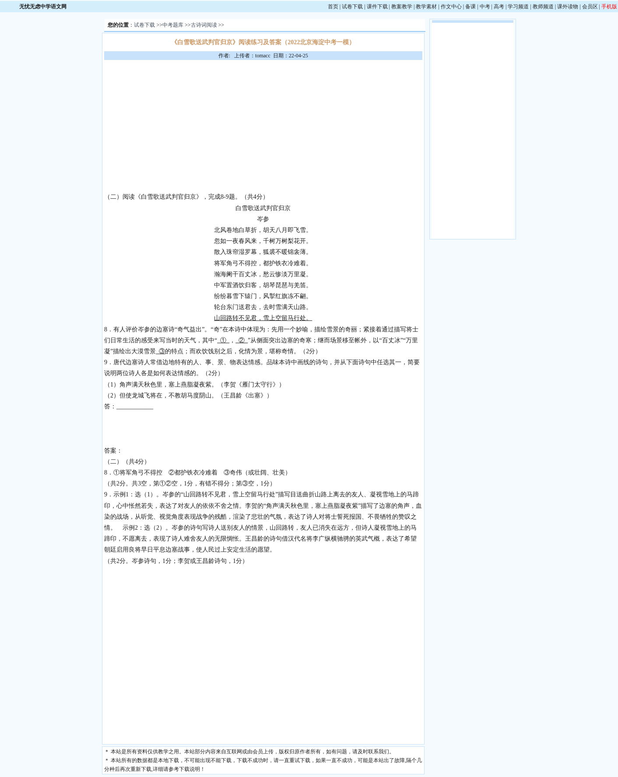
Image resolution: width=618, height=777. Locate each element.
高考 (499, 7)
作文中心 (451, 7)
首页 (333, 7)
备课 (470, 7)
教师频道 (543, 7)
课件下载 (377, 7)
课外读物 (567, 7)
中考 (485, 7)
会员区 (590, 7)
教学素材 (426, 7)
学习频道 (518, 7)
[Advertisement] (263, 125)
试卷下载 (352, 7)
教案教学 (401, 7)
